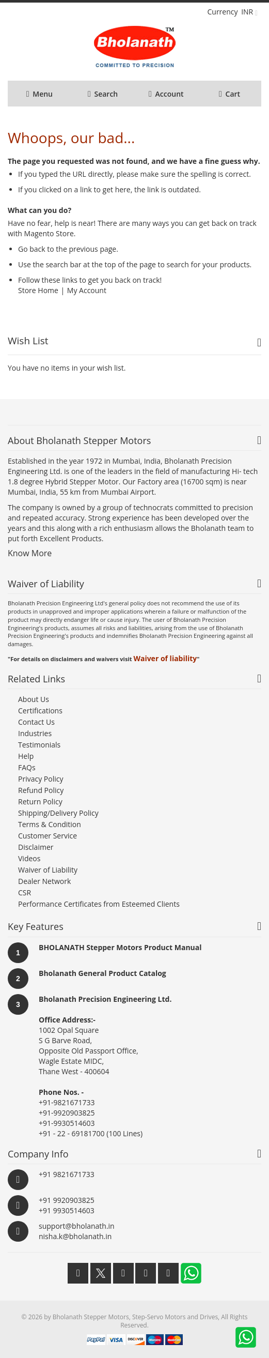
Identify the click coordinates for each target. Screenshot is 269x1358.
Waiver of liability (165, 658)
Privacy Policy (40, 779)
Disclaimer (35, 847)
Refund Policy (41, 790)
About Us (33, 699)
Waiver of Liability (47, 870)
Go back (31, 249)
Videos (29, 858)
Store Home (38, 290)
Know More (30, 553)
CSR (24, 892)
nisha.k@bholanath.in (75, 1236)
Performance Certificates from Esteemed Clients (99, 904)
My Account (86, 290)
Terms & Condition (49, 824)
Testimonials (39, 745)
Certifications (40, 710)
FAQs (27, 767)
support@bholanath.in (77, 1226)
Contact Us (36, 722)
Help (26, 756)
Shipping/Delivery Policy (58, 813)
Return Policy (40, 801)
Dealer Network (44, 881)
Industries (35, 733)
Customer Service (47, 836)
